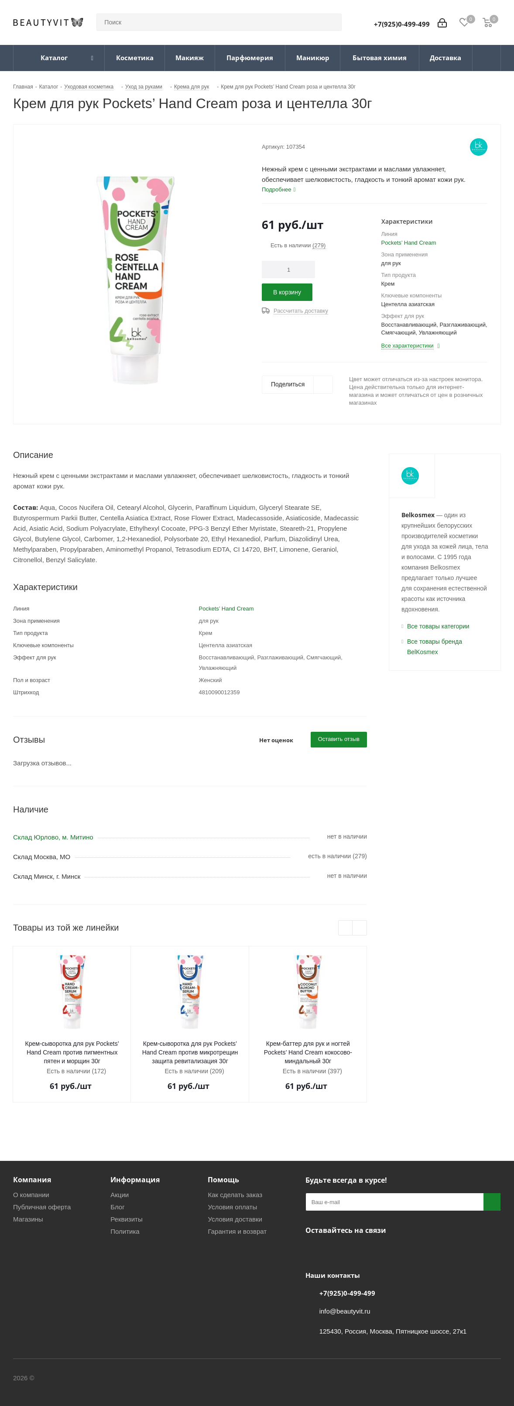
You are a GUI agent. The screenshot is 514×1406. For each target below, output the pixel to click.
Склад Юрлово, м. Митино (53, 837)
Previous (346, 928)
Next (360, 928)
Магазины (28, 1219)
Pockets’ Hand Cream (408, 242)
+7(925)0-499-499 (402, 24)
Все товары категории (438, 626)
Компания (32, 1179)
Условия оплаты (232, 1207)
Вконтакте (314, 1250)
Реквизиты (126, 1219)
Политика (124, 1231)
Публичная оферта (42, 1207)
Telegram (336, 1250)
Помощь (223, 1179)
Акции (119, 1194)
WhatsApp (358, 1250)
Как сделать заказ (235, 1194)
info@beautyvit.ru (344, 1311)
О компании (31, 1194)
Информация (135, 1179)
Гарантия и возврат (237, 1231)
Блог (117, 1207)
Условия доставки (235, 1219)
